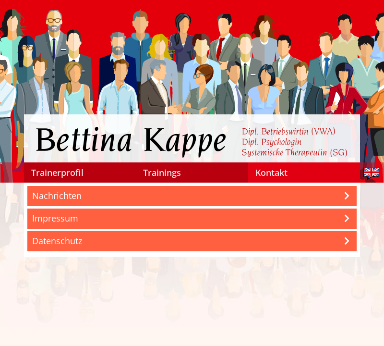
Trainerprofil (57, 172)
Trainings (162, 172)
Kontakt (271, 172)
